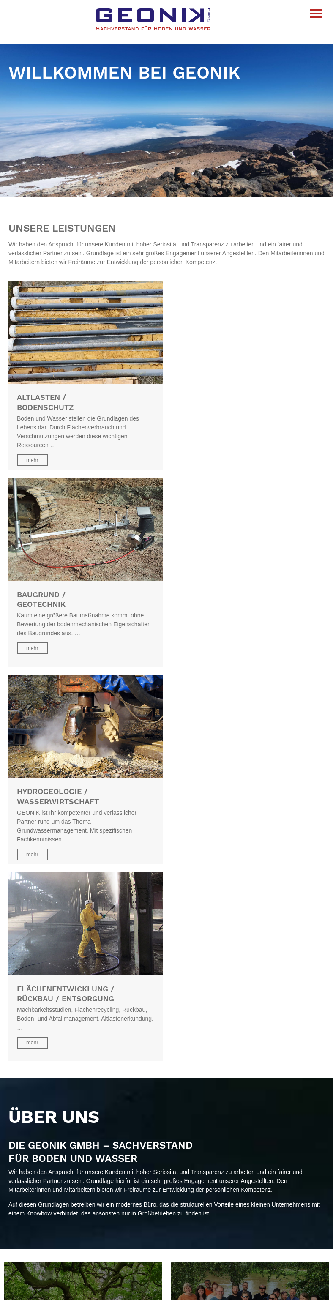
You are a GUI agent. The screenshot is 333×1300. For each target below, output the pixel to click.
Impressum (23, 1264)
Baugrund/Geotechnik (37, 1208)
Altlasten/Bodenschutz (37, 1199)
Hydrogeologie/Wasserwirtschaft (50, 1217)
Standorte (21, 1141)
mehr (32, 460)
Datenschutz (24, 1255)
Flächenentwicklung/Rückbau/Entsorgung (62, 1226)
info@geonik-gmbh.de (37, 1170)
